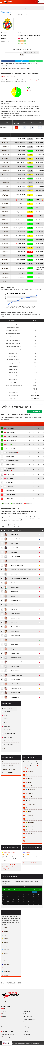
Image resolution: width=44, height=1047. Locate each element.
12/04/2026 (5, 162)
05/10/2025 (5, 232)
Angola (5, 942)
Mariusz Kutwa (15, 653)
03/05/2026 (5, 150)
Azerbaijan (6, 971)
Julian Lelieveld (15, 539)
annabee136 (28, 822)
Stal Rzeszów (21, 150)
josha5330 (28, 786)
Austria (5, 968)
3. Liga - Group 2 (7, 741)
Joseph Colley (15, 548)
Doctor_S (28, 793)
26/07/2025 (5, 277)
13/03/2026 (5, 178)
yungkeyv (28, 826)
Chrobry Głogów (20, 220)
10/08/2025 (5, 268)
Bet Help (4, 1016)
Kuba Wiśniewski (15, 635)
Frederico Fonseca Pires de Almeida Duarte (23, 570)
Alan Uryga (14, 552)
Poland (21, 8)
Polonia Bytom (21, 162)
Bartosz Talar (15, 596)
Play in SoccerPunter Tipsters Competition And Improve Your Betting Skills (11, 867)
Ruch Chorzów (21, 158)
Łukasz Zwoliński (15, 693)
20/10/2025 (5, 228)
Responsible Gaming (8, 1031)
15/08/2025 (5, 263)
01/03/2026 (5, 186)
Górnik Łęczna (40, 166)
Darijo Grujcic (15, 631)
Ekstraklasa (6, 711)
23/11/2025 (5, 212)
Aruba (4, 957)
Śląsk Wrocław (21, 182)
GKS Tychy (39, 200)
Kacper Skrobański (16, 675)
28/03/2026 (5, 170)
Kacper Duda (15, 649)
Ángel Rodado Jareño (17, 565)
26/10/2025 (5, 224)
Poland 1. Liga (34, 80)
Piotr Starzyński (15, 613)
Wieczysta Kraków (20, 236)
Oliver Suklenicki (15, 605)
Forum (25, 1022)
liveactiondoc (29, 833)
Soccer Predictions (7, 1014)
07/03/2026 (5, 182)
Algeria (5, 935)
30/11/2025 (5, 208)
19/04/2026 (5, 158)
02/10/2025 (5, 236)
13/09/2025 (5, 248)
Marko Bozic (14, 592)
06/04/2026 (5, 166)
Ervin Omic (14, 609)
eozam (27, 811)
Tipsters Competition (29, 1019)
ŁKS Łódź (22, 204)
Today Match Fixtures (7, 765)
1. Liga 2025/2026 (28, 8)
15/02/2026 (5, 195)
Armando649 (29, 789)
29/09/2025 (5, 240)
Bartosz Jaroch (15, 618)
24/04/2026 (5, 154)
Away (11, 76)
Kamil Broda (14, 534)
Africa (4, 927)
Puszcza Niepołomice (19, 228)
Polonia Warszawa (20, 142)
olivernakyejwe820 (8, 852)
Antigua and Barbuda (8, 946)
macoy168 (28, 771)
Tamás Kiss (14, 583)
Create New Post (34, 411)
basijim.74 (27, 852)
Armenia (5, 953)
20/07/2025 (5, 281)
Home (3, 76)
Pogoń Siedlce (40, 139)
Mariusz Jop (23, 38)
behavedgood (29, 830)
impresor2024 (29, 804)
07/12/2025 (5, 204)
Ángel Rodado (35, 395)
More (3, 748)
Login (34, 2)
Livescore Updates (7, 762)
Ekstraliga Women (8, 730)
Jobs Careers (26, 1034)
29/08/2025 (5, 251)
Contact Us (26, 1031)
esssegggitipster (30, 819)
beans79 (27, 797)
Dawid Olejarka (15, 679)
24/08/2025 (5, 255)
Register (40, 2)
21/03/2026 (5, 174)
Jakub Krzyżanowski (16, 662)
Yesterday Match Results (8, 769)
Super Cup (6, 726)
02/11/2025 (5, 220)
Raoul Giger (14, 644)
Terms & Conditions (8, 1034)
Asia (4, 960)
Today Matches (27, 1016)
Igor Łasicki (14, 622)
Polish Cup (11, 15)
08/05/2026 (5, 146)
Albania (5, 931)
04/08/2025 (5, 273)
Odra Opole (21, 174)
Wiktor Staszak (15, 587)
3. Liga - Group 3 (7, 744)
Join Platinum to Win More (30, 863)
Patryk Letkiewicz (16, 627)
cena (26, 841)
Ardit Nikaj (14, 574)
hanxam (27, 808)
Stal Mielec (39, 208)
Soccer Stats (26, 1011)
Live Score (26, 1014)
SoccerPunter (4, 8)
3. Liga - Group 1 (7, 737)
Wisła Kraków (21, 139)
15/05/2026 (5, 142)
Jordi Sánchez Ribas (16, 688)
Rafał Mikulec (15, 543)
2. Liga (4, 722)
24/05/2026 (5, 139)
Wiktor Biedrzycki (16, 684)
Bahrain (5, 975)
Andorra (5, 938)
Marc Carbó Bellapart (17, 561)
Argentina (5, 949)
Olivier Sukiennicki (16, 600)
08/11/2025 (5, 216)
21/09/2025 (5, 244)
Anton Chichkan (15, 640)
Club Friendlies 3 (21, 15)
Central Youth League (8, 733)
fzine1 (27, 800)
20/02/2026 (5, 190)
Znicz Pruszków (21, 259)
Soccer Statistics (13, 8)
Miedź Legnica (40, 178)
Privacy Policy (6, 1037)
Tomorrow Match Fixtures (8, 773)
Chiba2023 (28, 815)
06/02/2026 (5, 200)
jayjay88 (27, 778)
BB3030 (27, 782)
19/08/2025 (5, 259)
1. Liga (3, 15)
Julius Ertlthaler (35, 399)
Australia (5, 964)
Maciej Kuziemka (16, 657)
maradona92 (29, 837)
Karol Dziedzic (15, 697)
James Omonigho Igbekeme (19, 578)
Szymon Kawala (15, 671)
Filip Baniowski (15, 666)
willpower (28, 775)
